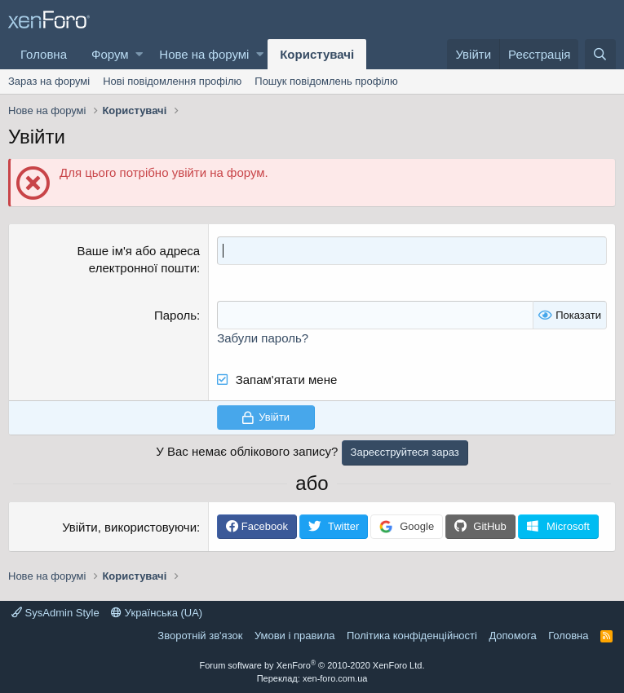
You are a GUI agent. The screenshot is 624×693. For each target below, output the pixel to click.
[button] (139, 54)
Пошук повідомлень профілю (325, 81)
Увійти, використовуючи (129, 527)
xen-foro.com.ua (335, 678)
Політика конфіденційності (412, 635)
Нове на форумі (204, 54)
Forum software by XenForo (312, 665)
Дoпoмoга (512, 635)
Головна (43, 54)
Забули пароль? (262, 338)
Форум (110, 54)
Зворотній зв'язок (199, 635)
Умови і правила (294, 635)
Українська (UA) (156, 613)
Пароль (175, 315)
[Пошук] (600, 54)
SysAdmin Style (55, 613)
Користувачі (317, 54)
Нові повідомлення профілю (172, 81)
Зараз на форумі (49, 81)
